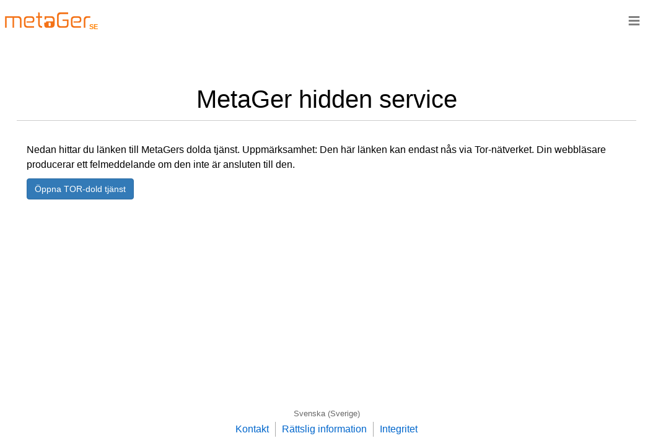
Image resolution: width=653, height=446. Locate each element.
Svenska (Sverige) (327, 413)
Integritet (399, 429)
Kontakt (252, 429)
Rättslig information (324, 429)
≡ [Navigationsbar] (634, 20)
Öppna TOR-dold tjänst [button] (80, 189)
